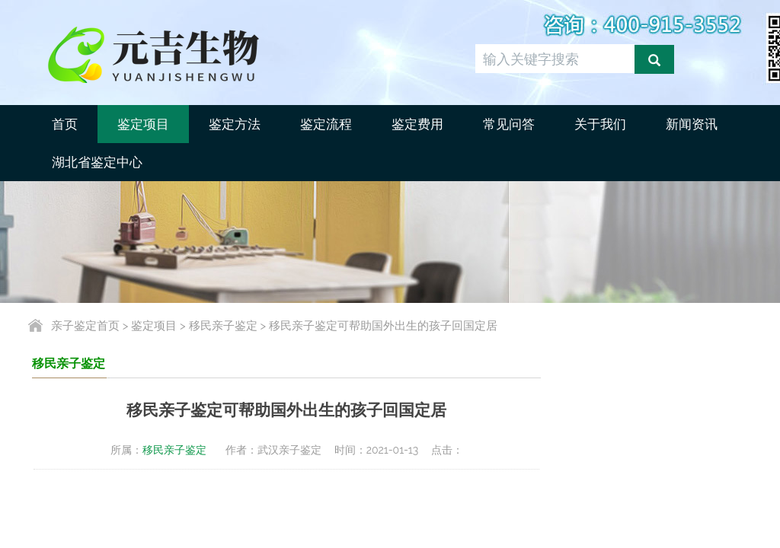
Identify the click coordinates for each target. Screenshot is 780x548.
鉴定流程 (326, 124)
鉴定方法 (235, 124)
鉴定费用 (417, 124)
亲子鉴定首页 (85, 326)
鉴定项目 (143, 124)
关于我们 (600, 124)
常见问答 (509, 124)
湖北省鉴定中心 (97, 162)
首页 (65, 124)
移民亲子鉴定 (223, 326)
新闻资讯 (692, 124)
